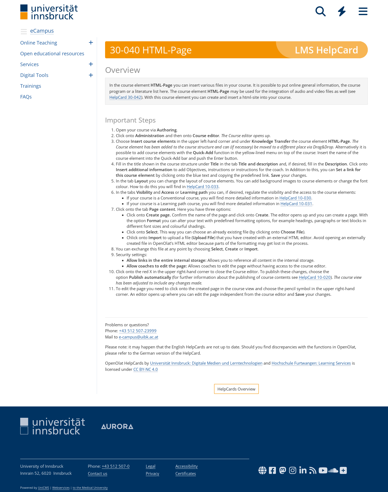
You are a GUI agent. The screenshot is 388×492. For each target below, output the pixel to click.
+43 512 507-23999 (138, 330)
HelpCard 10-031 (296, 203)
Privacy (152, 473)
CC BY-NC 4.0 (145, 369)
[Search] (320, 11)
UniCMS (43, 488)
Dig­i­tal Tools (34, 75)
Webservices (61, 488)
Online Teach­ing (38, 42)
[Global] (342, 12)
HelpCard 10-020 (315, 277)
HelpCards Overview (236, 389)
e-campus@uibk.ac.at (138, 337)
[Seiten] (363, 11)
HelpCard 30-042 (125, 97)
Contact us (97, 473)
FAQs (26, 96)
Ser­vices (29, 64)
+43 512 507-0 (116, 466)
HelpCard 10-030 (295, 198)
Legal (150, 466)
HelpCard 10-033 (203, 186)
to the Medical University (90, 488)
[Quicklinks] (341, 11)
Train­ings (30, 86)
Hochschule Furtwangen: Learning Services (311, 363)
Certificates (185, 473)
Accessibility (186, 466)
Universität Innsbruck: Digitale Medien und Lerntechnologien (206, 363)
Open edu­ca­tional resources (52, 53)
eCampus (42, 30)
